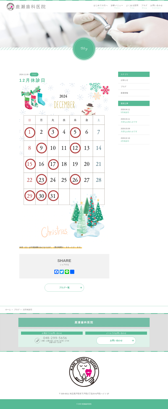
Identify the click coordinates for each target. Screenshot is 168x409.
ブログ (34, 74)
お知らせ (124, 80)
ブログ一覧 (64, 287)
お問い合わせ (116, 340)
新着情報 (124, 93)
